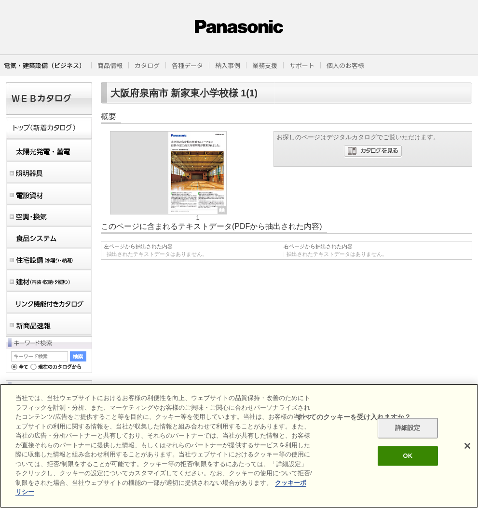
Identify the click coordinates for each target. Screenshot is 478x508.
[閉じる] (467, 445)
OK (407, 455)
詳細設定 (408, 428)
